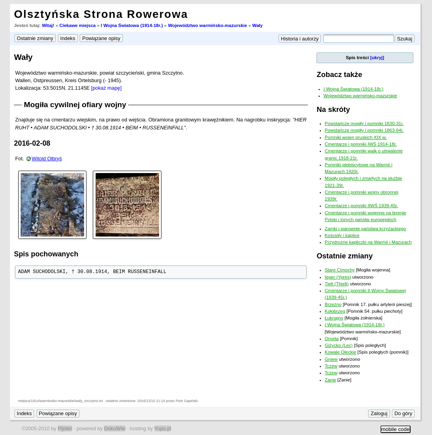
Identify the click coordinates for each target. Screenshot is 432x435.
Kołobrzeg (335, 311)
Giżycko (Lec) (339, 345)
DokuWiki (114, 428)
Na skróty (333, 109)
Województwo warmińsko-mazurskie (207, 25)
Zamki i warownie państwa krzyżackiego (365, 228)
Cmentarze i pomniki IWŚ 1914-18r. (361, 144)
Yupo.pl (162, 428)
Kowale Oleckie (340, 352)
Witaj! (48, 25)
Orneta (332, 338)
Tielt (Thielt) (337, 283)
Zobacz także (339, 74)
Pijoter (65, 428)
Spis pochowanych (46, 254)
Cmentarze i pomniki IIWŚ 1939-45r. (361, 205)
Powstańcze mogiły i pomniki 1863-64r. (364, 130)
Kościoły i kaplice (342, 235)
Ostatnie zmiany (344, 256)
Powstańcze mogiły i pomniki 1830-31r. (364, 123)
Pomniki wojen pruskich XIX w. (356, 137)
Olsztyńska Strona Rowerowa (101, 14)
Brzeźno (333, 304)
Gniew (331, 359)
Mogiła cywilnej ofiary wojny (75, 104)
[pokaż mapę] (106, 88)
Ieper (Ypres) (338, 277)
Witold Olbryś (47, 159)
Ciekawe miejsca (78, 25)
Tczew (331, 366)
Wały (257, 25)
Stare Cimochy (340, 270)
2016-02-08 (32, 143)
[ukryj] (377, 57)
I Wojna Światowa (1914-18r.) (132, 25)
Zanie (330, 379)
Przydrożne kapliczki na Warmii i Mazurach (368, 242)
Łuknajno (334, 318)
